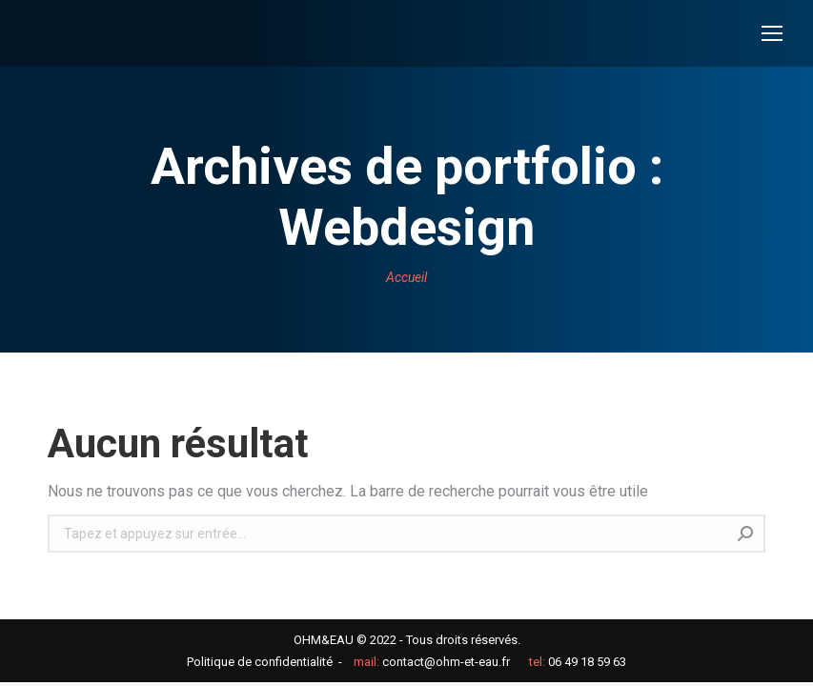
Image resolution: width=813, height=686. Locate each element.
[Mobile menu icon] (772, 33)
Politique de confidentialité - (264, 662)
